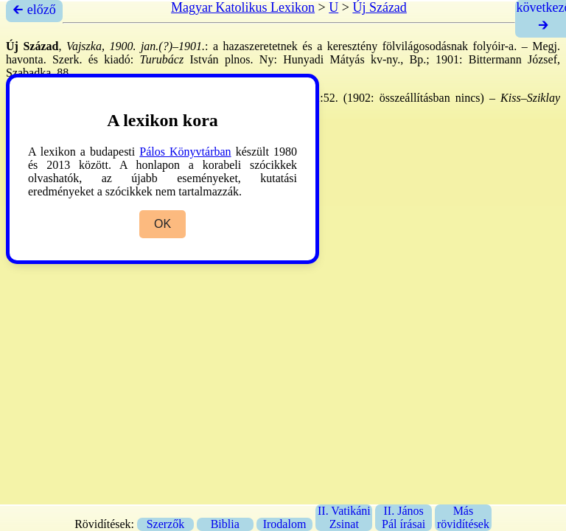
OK (162, 224)
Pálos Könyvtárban (185, 151)
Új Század (379, 7)
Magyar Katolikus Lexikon (243, 7)
